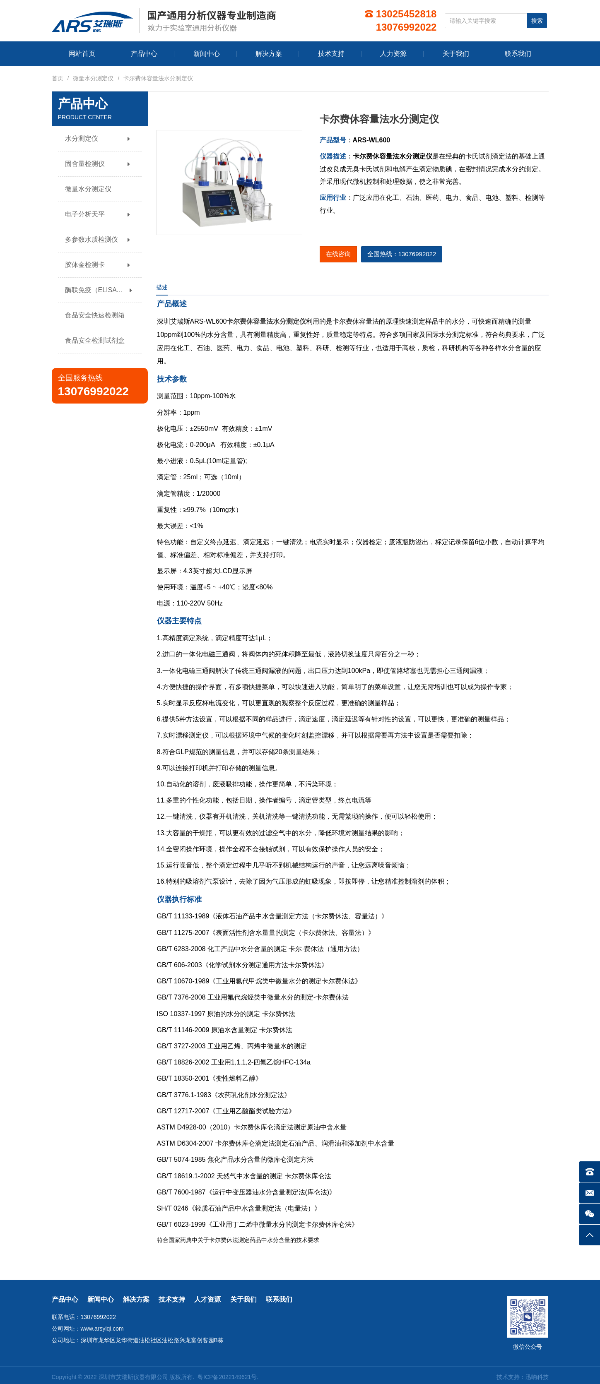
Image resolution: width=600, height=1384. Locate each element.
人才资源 (207, 1299)
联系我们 (279, 1299)
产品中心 (65, 1299)
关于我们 (243, 1299)
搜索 (537, 20)
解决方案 (136, 1299)
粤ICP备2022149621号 (227, 1377)
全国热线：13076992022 (401, 253)
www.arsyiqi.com (102, 1328)
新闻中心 (100, 1299)
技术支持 (172, 1299)
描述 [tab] (162, 287)
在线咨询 (338, 253)
